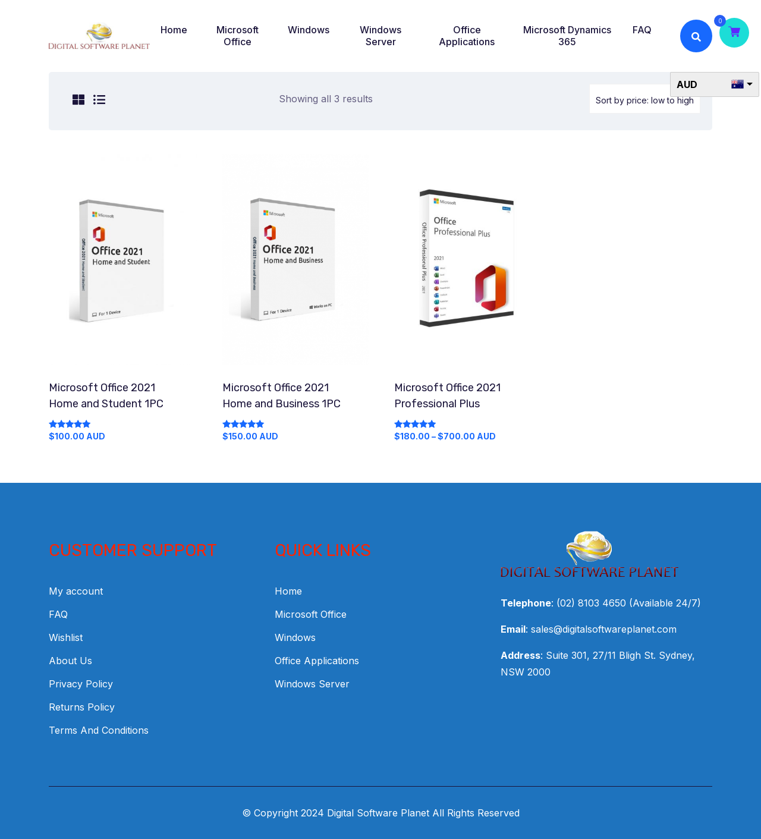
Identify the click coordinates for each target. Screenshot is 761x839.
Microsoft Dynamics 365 (567, 36)
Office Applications (467, 36)
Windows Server (380, 36)
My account (76, 591)
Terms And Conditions (99, 730)
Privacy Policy (81, 684)
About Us (70, 661)
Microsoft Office (237, 36)
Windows (308, 30)
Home (174, 30)
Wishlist (66, 637)
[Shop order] (644, 99)
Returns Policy (82, 707)
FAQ (642, 30)
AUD (687, 84)
